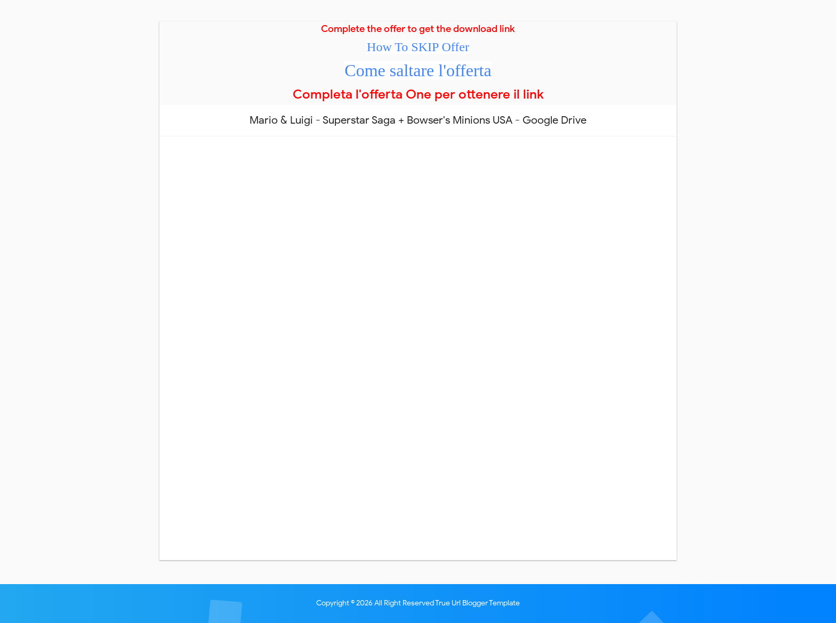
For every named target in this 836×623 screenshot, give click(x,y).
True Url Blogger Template (477, 603)
